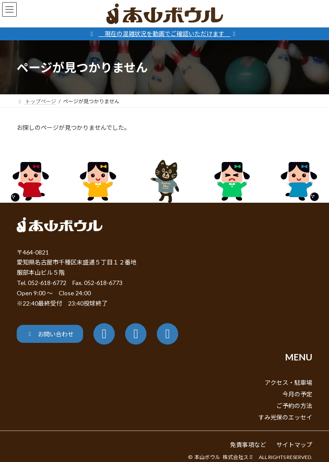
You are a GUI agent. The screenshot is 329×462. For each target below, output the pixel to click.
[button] (50, 333)
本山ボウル (207, 457)
